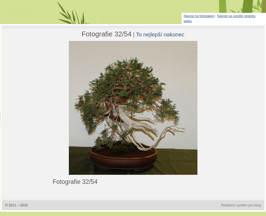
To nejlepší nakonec (160, 34)
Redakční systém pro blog (241, 205)
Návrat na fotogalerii (199, 16)
